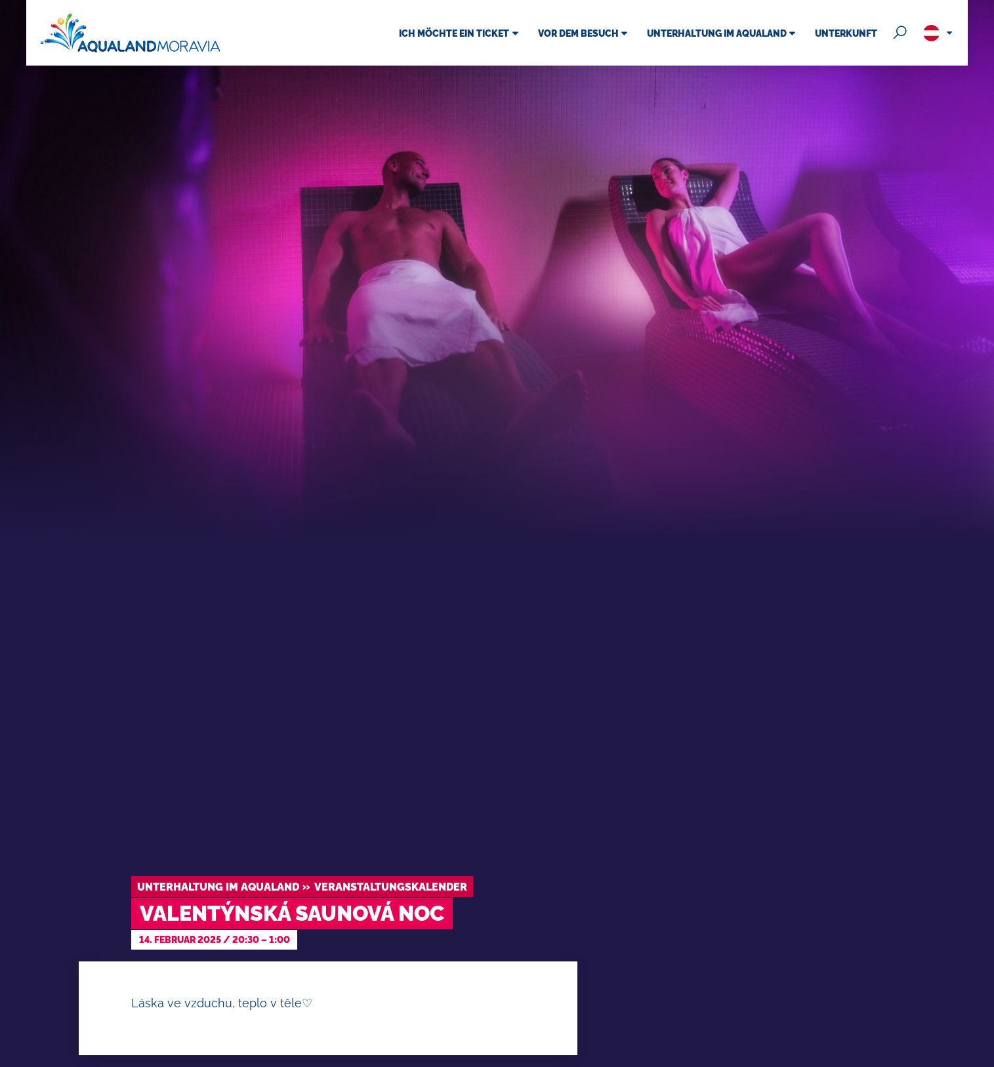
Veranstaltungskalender (390, 887)
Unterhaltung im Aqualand (218, 887)
